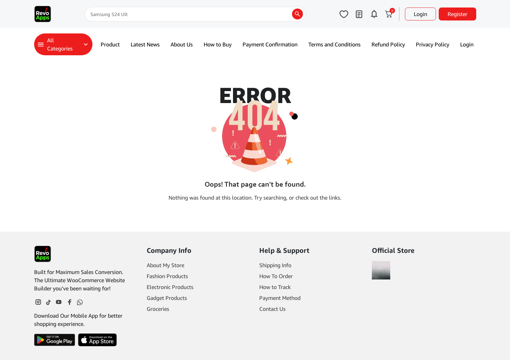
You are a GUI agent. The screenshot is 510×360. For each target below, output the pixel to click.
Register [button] (457, 14)
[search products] (297, 14)
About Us (182, 44)
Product (110, 44)
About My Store (165, 265)
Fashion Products (167, 276)
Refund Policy (388, 44)
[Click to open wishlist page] (344, 14)
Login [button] (420, 14)
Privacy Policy (432, 44)
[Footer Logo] (43, 253)
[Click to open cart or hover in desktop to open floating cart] (389, 14)
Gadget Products (167, 297)
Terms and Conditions (334, 44)
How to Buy (218, 44)
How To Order (276, 276)
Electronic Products (170, 287)
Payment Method (280, 297)
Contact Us (272, 308)
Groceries (158, 308)
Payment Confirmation (270, 44)
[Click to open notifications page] (374, 14)
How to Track (275, 287)
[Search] (195, 14)
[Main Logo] (43, 14)
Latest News (145, 44)
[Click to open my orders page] (359, 14)
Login (466, 44)
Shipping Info (275, 265)
